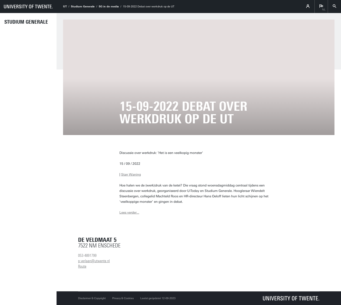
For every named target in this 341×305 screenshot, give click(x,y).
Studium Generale (26, 22)
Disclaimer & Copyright (92, 298)
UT (65, 6)
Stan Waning (131, 174)
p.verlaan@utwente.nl (94, 261)
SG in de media (109, 6)
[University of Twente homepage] (28, 6)
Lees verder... (129, 212)
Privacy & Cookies (123, 298)
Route (82, 266)
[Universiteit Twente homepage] (291, 298)
